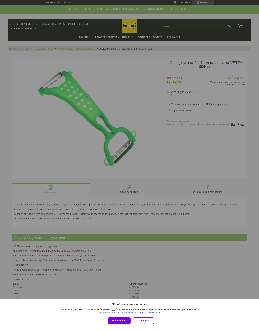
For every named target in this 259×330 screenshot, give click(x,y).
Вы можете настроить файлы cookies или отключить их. (128, 313)
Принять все (119, 320)
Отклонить (144, 320)
